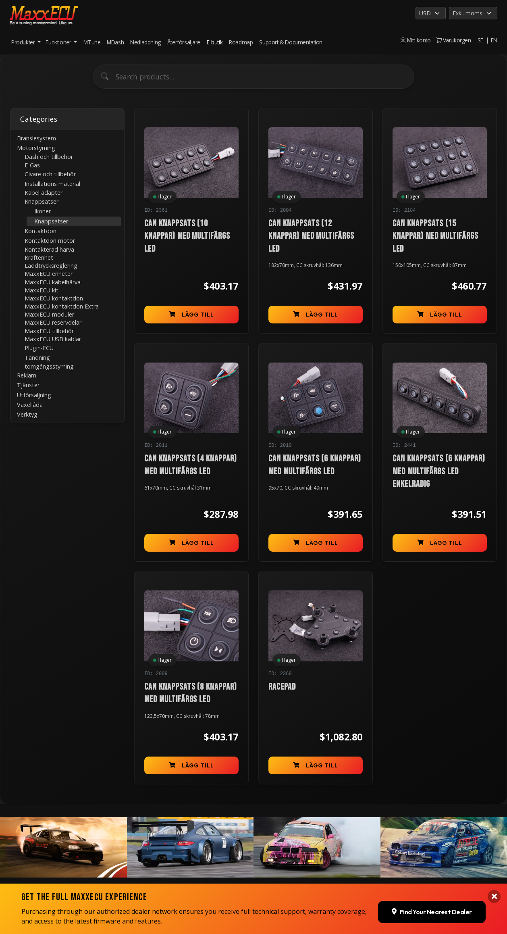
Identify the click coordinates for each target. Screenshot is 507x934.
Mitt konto (415, 40)
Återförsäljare (183, 42)
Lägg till (191, 314)
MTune (91, 42)
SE (480, 40)
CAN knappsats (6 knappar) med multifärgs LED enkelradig (439, 471)
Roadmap (241, 42)
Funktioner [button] (59, 42)
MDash (115, 42)
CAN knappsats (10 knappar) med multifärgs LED (187, 236)
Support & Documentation (290, 42)
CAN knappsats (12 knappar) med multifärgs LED (311, 236)
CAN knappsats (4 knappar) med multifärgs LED (190, 465)
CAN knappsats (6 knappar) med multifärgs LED (314, 465)
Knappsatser (51, 221)
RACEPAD (282, 687)
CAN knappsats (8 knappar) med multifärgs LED (190, 693)
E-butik (214, 42)
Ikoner (42, 211)
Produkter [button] (23, 42)
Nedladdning (145, 42)
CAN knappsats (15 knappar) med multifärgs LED (435, 236)
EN (494, 40)
